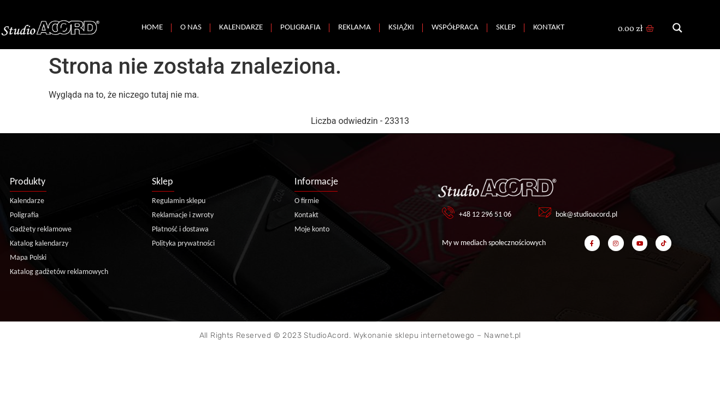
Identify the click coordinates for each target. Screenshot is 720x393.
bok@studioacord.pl (586, 215)
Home (152, 27)
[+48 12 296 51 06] (448, 212)
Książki (401, 27)
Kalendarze (241, 27)
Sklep (506, 27)
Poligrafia (300, 27)
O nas (191, 27)
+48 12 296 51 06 (485, 215)
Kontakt (548, 27)
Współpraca (455, 27)
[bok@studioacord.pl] (545, 212)
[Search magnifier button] (677, 27)
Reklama (354, 27)
